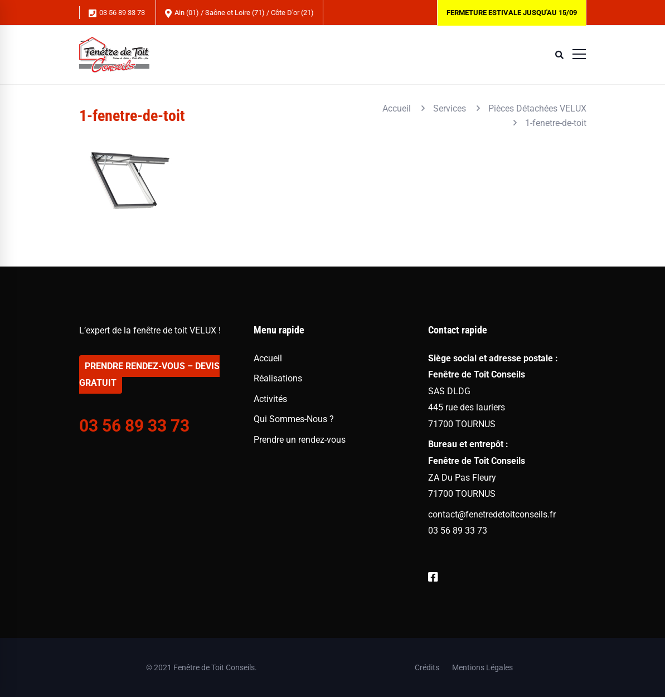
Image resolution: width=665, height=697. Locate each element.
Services (449, 108)
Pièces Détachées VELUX (537, 108)
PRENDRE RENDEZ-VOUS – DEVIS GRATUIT (149, 374)
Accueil (396, 108)
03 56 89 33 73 (117, 13)
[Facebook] (433, 577)
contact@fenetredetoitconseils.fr (492, 514)
